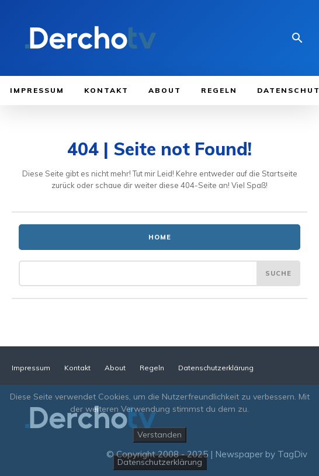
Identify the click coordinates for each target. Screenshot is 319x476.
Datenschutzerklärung (159, 462)
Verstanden (159, 434)
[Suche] (278, 273)
